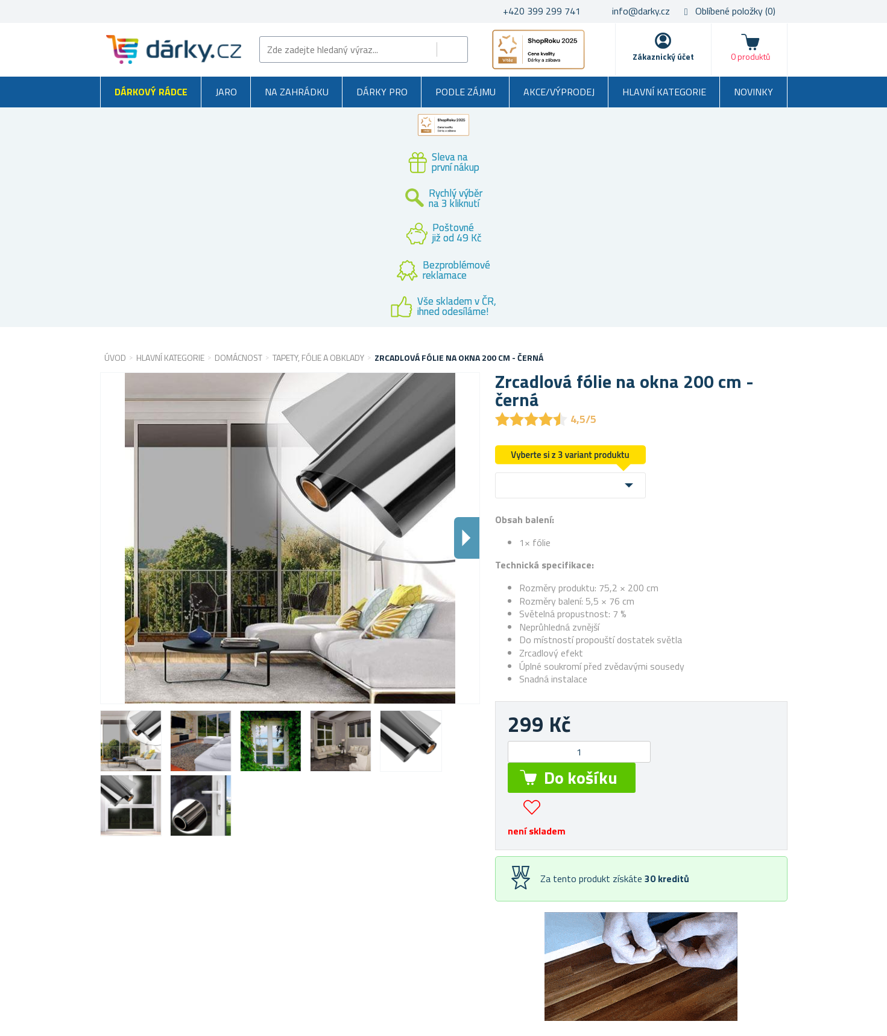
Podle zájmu (465, 91)
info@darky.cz (641, 11)
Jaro (226, 91)
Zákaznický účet (663, 56)
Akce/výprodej (559, 91)
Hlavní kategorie (664, 91)
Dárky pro (382, 91)
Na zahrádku (297, 91)
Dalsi (466, 538)
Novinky (753, 91)
